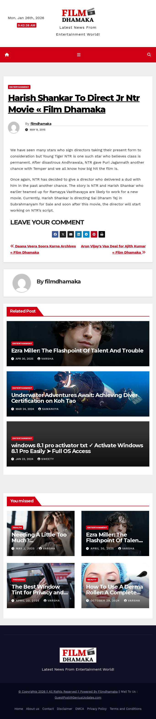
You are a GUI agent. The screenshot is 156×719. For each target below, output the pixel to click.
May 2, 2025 (26, 548)
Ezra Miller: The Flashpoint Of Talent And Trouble (77, 350)
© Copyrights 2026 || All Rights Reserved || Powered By (58, 691)
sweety (46, 459)
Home (18, 709)
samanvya (48, 409)
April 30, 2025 (103, 548)
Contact (48, 709)
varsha (46, 358)
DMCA (79, 709)
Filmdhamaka (108, 691)
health (17, 527)
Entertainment (19, 87)
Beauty (92, 579)
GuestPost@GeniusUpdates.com (78, 697)
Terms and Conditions (126, 709)
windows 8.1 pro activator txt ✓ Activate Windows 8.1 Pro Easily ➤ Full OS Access (77, 448)
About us (32, 709)
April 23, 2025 (28, 600)
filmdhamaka (40, 124)
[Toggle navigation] (79, 55)
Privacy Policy (97, 709)
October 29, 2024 (106, 600)
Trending (19, 579)
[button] (149, 55)
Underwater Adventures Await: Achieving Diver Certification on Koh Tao (74, 398)
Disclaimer (64, 709)
